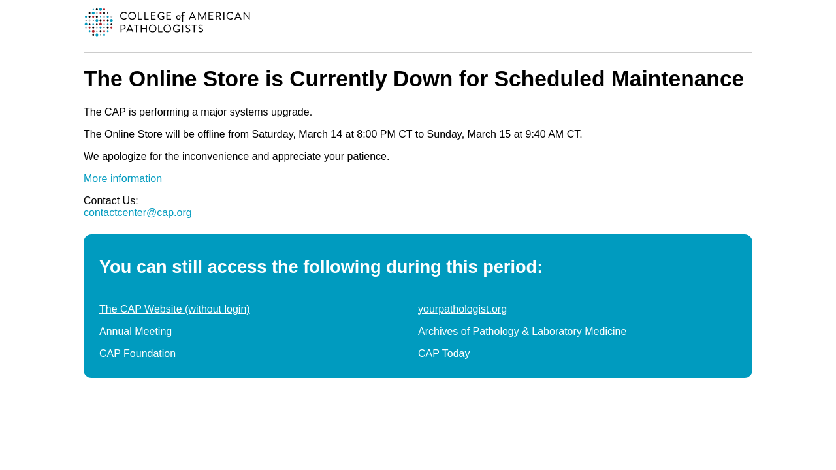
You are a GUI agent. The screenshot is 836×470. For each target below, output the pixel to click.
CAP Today (444, 353)
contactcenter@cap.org (138, 212)
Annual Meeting (135, 331)
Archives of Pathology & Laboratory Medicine (522, 331)
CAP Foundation (137, 353)
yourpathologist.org (462, 309)
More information (123, 178)
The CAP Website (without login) (174, 309)
